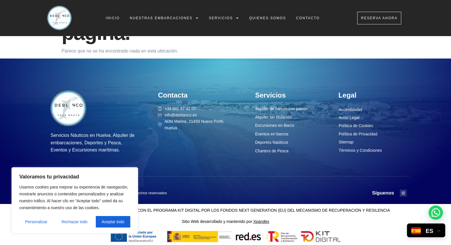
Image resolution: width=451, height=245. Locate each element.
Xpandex (261, 221)
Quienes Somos (267, 18)
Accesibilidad (350, 109)
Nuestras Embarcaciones (164, 18)
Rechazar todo (75, 221)
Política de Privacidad (358, 134)
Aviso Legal (349, 117)
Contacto (308, 18)
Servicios (224, 18)
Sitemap (346, 142)
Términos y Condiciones (360, 150)
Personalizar (36, 221)
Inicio (113, 18)
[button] (436, 212)
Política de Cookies (356, 125)
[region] (75, 201)
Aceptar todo (113, 221)
